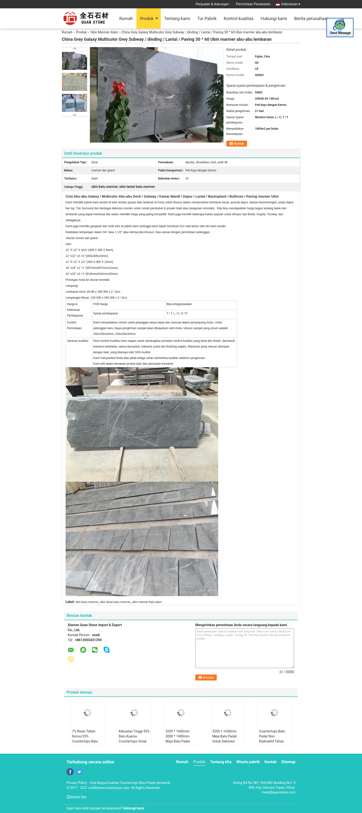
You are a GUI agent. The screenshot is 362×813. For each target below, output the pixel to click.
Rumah (126, 18)
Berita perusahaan (311, 18)
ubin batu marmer (87, 602)
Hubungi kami (274, 18)
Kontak (239, 143)
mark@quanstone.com (278, 792)
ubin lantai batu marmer (115, 602)
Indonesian (290, 4)
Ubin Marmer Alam (104, 32)
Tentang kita (221, 762)
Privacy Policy (77, 783)
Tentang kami (177, 18)
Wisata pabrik (248, 762)
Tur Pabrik (207, 18)
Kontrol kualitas (238, 18)
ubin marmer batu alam (147, 602)
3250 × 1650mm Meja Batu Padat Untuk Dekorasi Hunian (224, 738)
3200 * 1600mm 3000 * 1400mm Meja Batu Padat (177, 736)
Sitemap (288, 762)
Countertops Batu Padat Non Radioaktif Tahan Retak (272, 738)
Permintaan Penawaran (253, 4)
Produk (147, 18)
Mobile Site (77, 797)
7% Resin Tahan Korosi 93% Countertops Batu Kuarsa (85, 738)
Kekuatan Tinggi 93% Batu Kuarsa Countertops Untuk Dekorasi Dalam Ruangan (134, 741)
